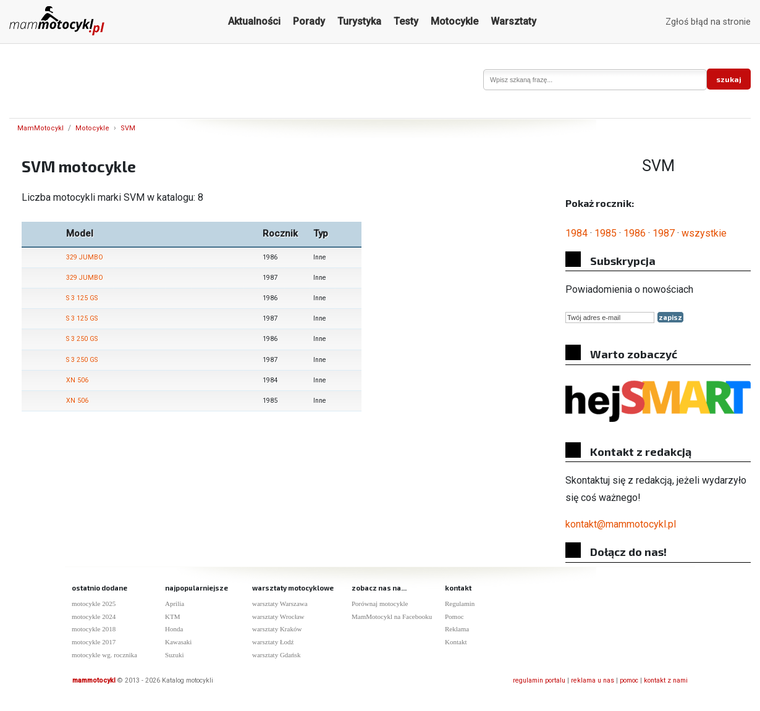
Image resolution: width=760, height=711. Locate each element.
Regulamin (460, 603)
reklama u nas (592, 680)
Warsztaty (513, 21)
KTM (172, 616)
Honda (174, 629)
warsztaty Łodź (273, 642)
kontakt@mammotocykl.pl (620, 524)
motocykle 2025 (94, 603)
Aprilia (174, 603)
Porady (309, 21)
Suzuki (174, 654)
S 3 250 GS (82, 339)
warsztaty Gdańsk (276, 654)
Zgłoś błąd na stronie (708, 22)
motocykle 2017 (94, 642)
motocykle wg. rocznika (104, 654)
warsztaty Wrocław (278, 616)
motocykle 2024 (94, 616)
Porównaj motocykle (380, 603)
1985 (605, 233)
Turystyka (359, 21)
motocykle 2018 (94, 629)
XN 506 (77, 380)
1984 (576, 233)
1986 (634, 233)
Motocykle (454, 21)
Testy (406, 21)
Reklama (457, 629)
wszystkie (704, 233)
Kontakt (456, 642)
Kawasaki (178, 642)
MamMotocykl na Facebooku (392, 616)
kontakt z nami (666, 680)
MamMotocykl (40, 128)
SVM (127, 128)
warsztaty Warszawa (280, 603)
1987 (663, 233)
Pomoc (454, 616)
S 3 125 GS (82, 298)
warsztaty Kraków (277, 629)
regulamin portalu (539, 680)
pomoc (629, 680)
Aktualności (254, 21)
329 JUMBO (84, 257)
